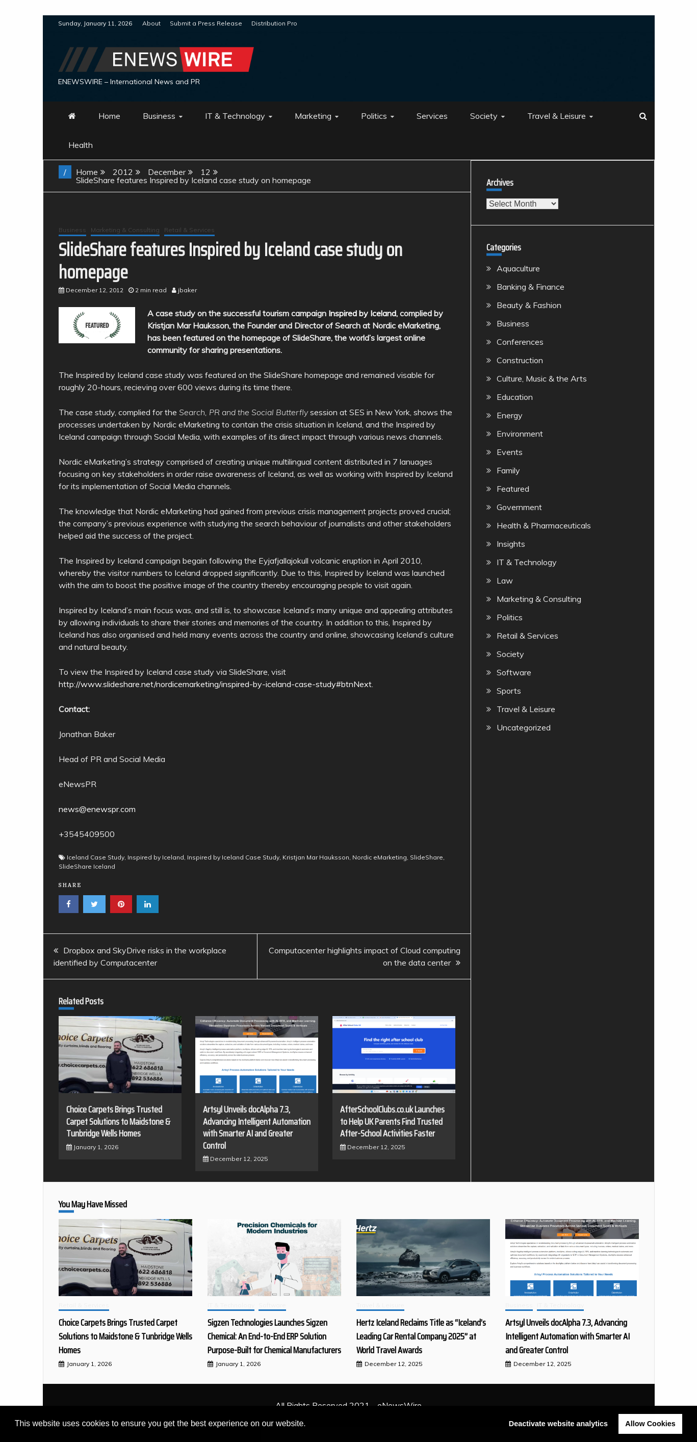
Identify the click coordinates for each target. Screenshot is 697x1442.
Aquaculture (518, 268)
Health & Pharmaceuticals (544, 525)
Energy (510, 415)
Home (109, 116)
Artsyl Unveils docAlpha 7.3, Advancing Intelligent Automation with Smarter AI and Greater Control (257, 1127)
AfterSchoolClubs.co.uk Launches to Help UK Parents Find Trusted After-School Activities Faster (392, 1121)
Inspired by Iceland (155, 857)
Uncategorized (524, 727)
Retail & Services (189, 230)
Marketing (313, 116)
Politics (374, 116)
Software (514, 672)
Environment (520, 433)
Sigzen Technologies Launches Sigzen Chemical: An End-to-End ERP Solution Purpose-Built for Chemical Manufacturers (274, 1336)
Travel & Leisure (556, 116)
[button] (309, 1424)
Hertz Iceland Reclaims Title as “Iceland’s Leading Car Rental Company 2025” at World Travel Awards (421, 1336)
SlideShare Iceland (87, 866)
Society (484, 116)
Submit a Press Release (206, 23)
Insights (511, 544)
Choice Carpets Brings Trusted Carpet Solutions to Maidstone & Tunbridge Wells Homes (118, 1121)
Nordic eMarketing (379, 857)
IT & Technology (235, 116)
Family (508, 470)
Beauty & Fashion (529, 305)
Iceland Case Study (95, 857)
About (151, 23)
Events (510, 452)
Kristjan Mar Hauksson (315, 857)
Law (505, 580)
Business (159, 116)
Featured (513, 489)
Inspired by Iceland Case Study (233, 857)
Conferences (520, 342)
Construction (520, 360)
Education (515, 397)
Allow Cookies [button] (650, 1424)
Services (432, 116)
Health (80, 145)
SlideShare (426, 857)
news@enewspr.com (97, 809)
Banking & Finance (530, 287)
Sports (509, 691)
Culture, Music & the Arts (542, 378)
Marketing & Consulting (125, 230)
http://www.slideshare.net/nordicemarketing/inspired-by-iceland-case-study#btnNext (215, 684)
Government (519, 507)
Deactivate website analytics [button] (558, 1424)
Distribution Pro (274, 23)
